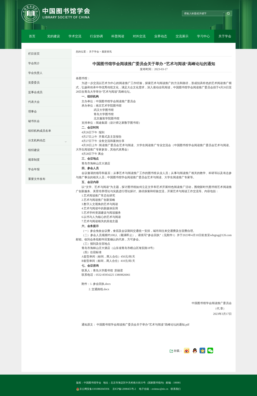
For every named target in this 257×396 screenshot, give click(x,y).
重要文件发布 (36, 178)
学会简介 (34, 63)
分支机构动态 (36, 140)
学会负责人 (35, 72)
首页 (32, 36)
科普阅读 (117, 36)
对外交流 (139, 36)
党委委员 (34, 82)
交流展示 (182, 36)
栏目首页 (34, 53)
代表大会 (34, 101)
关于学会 (224, 36)
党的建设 (53, 36)
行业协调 (96, 36)
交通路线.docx (100, 289)
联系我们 (176, 389)
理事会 (32, 111)
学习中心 (203, 36)
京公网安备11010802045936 (93, 389)
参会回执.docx (101, 283)
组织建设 (34, 150)
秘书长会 (34, 121)
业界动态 (160, 36)
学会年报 (34, 169)
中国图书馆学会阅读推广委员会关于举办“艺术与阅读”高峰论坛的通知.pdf (142, 324)
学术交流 (75, 36)
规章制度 (34, 159)
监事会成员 (35, 92)
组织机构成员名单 (39, 130)
